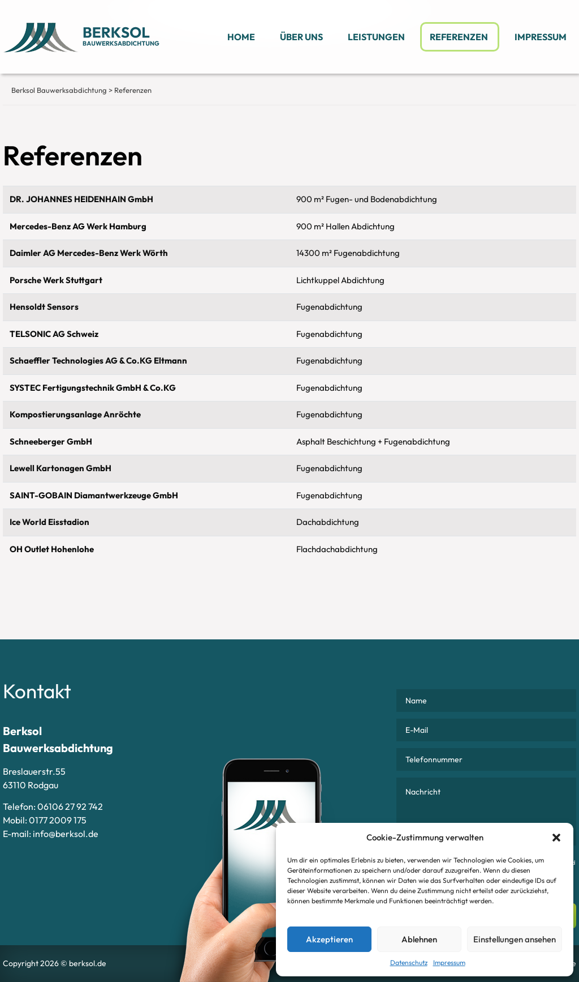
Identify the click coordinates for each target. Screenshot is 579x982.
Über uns (301, 36)
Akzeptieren (329, 939)
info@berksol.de (65, 833)
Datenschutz (408, 962)
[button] (556, 837)
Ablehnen (419, 939)
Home (241, 36)
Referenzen (460, 36)
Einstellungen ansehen (514, 939)
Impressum (449, 962)
